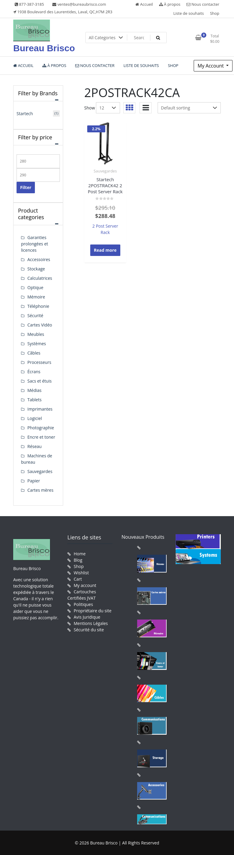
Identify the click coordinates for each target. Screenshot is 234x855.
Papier (33, 481)
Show (89, 108)
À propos (169, 4)
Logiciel (34, 418)
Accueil (144, 4)
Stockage (36, 269)
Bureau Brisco (44, 48)
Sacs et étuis (39, 381)
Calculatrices (39, 278)
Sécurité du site (89, 630)
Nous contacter (202, 4)
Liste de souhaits (188, 13)
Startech (25, 113)
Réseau (34, 446)
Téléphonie (38, 306)
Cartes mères (40, 490)
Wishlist (81, 573)
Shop (214, 13)
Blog (78, 560)
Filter (25, 187)
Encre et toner (41, 437)
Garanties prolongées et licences (34, 244)
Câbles (33, 353)
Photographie (40, 428)
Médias (34, 390)
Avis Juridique (87, 617)
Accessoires (38, 259)
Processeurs (39, 362)
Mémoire (36, 297)
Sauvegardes (105, 171)
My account (85, 585)
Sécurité (35, 315)
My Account (211, 65)
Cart (78, 579)
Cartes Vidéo (39, 325)
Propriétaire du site (93, 611)
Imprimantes (40, 409)
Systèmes (36, 343)
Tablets (34, 399)
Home (80, 554)
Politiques (83, 604)
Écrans (33, 371)
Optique (35, 287)
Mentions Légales (91, 623)
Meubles (35, 334)
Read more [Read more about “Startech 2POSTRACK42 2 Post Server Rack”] (105, 250)
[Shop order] (189, 107)
